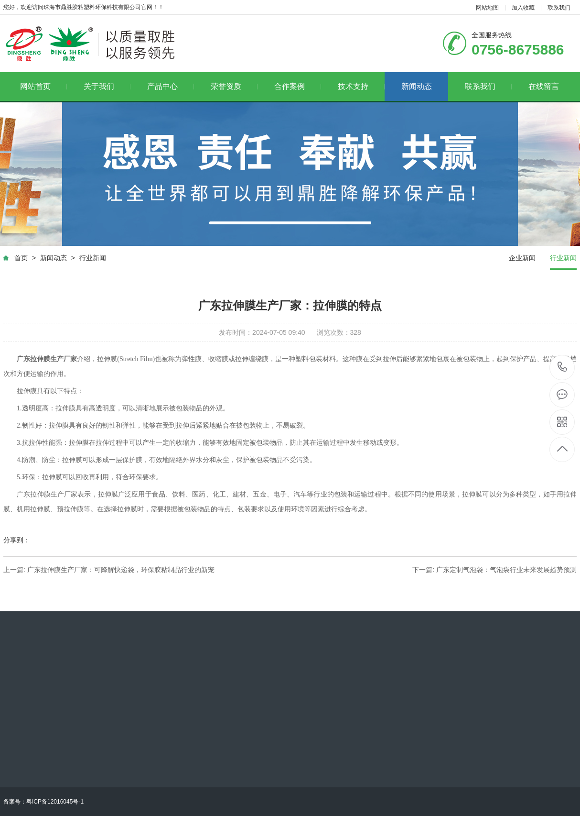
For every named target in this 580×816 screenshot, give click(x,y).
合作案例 (298, 86)
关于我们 (107, 86)
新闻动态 (416, 86)
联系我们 (559, 7)
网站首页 (43, 86)
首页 (21, 258)
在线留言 (543, 86)
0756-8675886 (562, 367)
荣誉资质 (234, 86)
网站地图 (487, 7)
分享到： (16, 540)
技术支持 (361, 86)
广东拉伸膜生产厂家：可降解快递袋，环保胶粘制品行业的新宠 (121, 569)
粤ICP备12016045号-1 (55, 801)
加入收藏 (523, 7)
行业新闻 (92, 258)
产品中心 (170, 86)
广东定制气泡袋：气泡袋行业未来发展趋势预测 (506, 569)
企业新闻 (522, 258)
